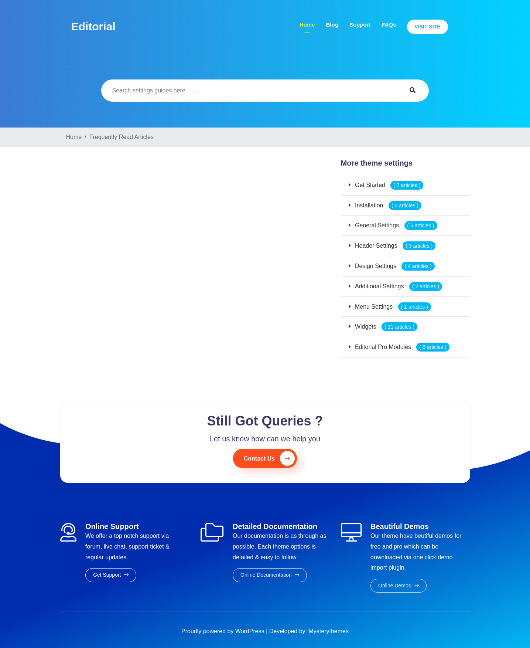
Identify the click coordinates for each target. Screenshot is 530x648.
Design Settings (394, 266)
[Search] (248, 90)
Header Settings (394, 245)
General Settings (395, 225)
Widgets (385, 326)
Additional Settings (397, 286)
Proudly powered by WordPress (223, 631)
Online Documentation (269, 575)
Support (360, 24)
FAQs (389, 24)
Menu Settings (392, 306)
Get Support (111, 575)
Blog (332, 24)
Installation (387, 205)
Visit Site (427, 27)
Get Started (388, 185)
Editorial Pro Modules (401, 347)
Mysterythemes (329, 631)
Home (307, 24)
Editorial (93, 26)
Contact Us (269, 458)
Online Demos (398, 585)
